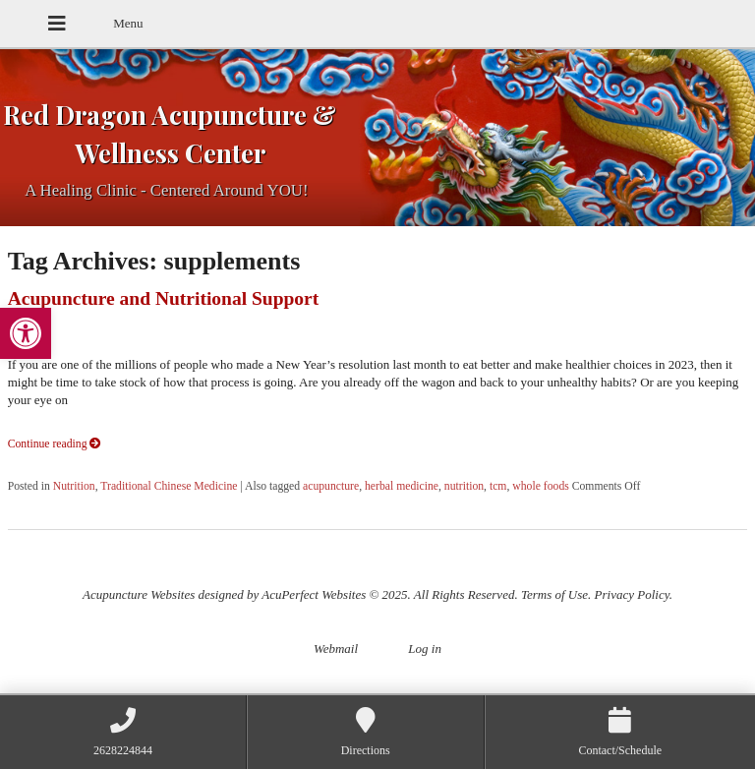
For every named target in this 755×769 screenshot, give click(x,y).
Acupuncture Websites (139, 594)
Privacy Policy (632, 594)
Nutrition (74, 486)
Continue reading (55, 444)
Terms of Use (554, 594)
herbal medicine (401, 486)
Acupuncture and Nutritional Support (163, 298)
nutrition (464, 486)
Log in (424, 648)
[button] (25, 333)
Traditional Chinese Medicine (168, 486)
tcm (498, 486)
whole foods (540, 486)
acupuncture (331, 486)
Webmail (336, 648)
